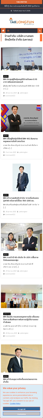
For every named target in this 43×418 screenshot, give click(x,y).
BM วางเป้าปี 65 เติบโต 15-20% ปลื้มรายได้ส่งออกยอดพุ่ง (20, 259)
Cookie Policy (15, 403)
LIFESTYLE (7, 314)
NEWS (6, 76)
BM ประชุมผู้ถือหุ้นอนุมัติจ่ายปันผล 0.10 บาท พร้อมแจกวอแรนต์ (20, 80)
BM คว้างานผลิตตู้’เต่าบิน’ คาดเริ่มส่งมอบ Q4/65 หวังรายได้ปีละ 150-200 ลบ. (21, 199)
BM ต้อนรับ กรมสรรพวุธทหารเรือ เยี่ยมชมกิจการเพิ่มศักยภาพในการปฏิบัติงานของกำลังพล (21, 319)
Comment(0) (10, 96)
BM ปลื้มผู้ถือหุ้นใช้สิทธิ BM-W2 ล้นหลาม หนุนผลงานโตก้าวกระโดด (20, 140)
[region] (21, 401)
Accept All (21, 409)
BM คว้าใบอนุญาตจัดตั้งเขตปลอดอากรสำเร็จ (20, 380)
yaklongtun (24, 93)
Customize (21, 414)
